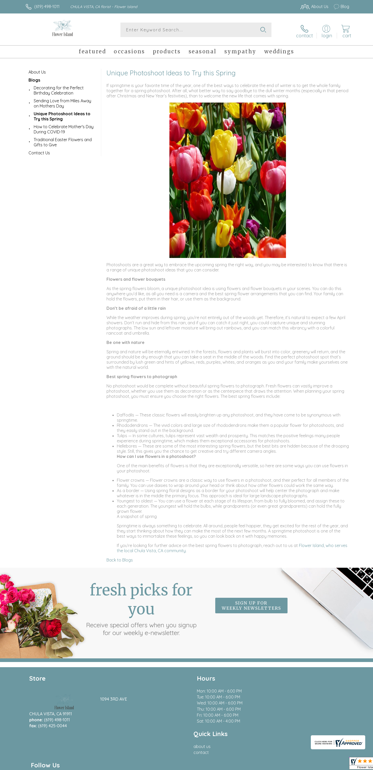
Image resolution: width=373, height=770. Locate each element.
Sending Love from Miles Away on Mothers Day (62, 101)
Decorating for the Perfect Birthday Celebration (59, 88)
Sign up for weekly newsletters (251, 604)
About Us (37, 70)
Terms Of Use (235, 764)
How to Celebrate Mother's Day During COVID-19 (64, 127)
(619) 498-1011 (47, 6)
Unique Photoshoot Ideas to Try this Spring (62, 114)
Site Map (335, 764)
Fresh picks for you (141, 607)
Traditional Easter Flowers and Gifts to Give (63, 140)
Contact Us (39, 150)
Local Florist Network (303, 764)
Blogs (34, 78)
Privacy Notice (266, 764)
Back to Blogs (119, 557)
